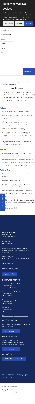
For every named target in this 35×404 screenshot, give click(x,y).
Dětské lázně (5, 30)
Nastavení (19, 23)
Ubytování (5, 84)
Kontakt (3, 44)
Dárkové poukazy (6, 35)
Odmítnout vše (8, 23)
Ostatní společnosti (6, 53)
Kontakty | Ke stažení (14, 359)
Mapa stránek (11, 390)
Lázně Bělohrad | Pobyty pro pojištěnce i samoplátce (15, 82)
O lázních (3, 39)
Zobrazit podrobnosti (19, 19)
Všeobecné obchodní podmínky (11, 393)
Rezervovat (28, 71)
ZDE (15, 208)
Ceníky (4, 390)
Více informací (11, 331)
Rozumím (28, 23)
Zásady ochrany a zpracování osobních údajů (15, 316)
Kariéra (3, 48)
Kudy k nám (9, 274)
